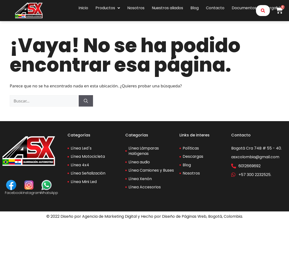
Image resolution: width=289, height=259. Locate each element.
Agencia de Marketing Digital (109, 216)
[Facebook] (11, 185)
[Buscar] (86, 101)
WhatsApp (49, 192)
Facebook (13, 192)
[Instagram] (29, 185)
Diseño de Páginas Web (184, 216)
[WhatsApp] (47, 185)
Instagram (32, 192)
